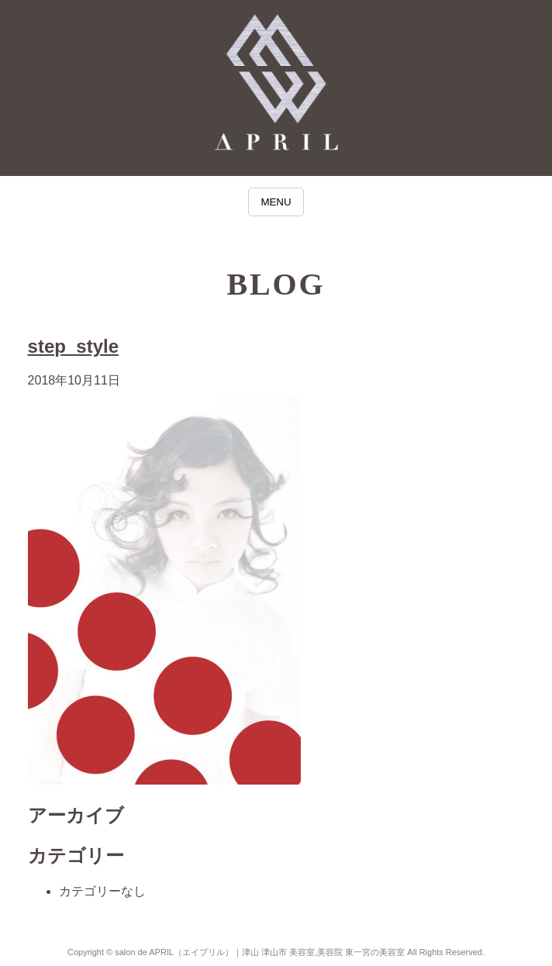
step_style (73, 346)
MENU (275, 202)
